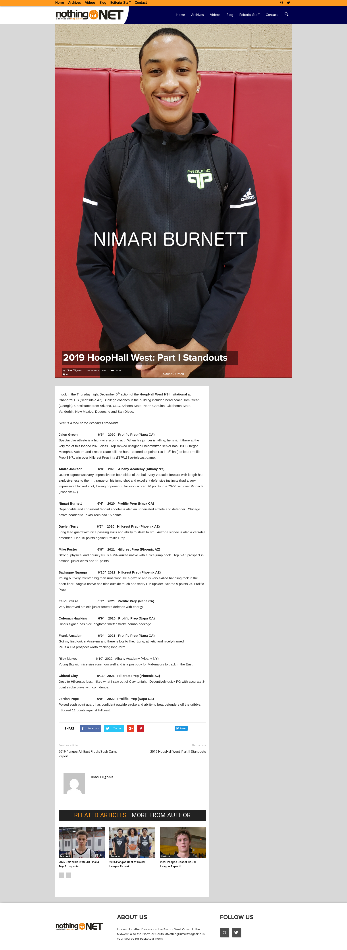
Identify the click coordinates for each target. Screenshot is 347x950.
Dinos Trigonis (73, 370)
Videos (90, 2)
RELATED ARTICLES (100, 815)
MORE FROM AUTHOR (161, 815)
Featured (65, 856)
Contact (141, 2)
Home (59, 2)
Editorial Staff (120, 2)
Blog (103, 2)
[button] (286, 15)
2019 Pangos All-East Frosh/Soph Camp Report (88, 754)
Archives (74, 2)
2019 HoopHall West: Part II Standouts (178, 752)
